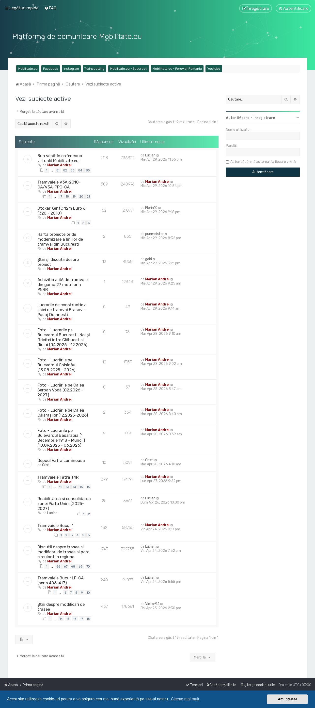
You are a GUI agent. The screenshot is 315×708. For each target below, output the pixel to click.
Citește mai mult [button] (185, 699)
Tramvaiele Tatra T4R (58, 476)
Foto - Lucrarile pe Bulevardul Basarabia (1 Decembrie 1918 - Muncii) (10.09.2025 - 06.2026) (61, 437)
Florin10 (151, 207)
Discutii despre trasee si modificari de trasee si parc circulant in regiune (63, 551)
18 (67, 196)
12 (60, 486)
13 (67, 486)
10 (88, 592)
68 (73, 566)
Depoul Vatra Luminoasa (61, 459)
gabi (148, 258)
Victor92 (152, 603)
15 (81, 486)
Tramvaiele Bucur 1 (55, 525)
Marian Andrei (59, 165)
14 (74, 486)
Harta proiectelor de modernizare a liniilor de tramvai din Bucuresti (60, 238)
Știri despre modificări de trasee (61, 606)
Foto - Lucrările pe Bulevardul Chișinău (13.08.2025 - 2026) (56, 364)
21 (88, 196)
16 (88, 486)
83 (73, 170)
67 (65, 566)
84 (80, 170)
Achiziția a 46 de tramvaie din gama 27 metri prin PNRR (62, 284)
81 (58, 170)
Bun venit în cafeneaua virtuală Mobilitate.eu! (59, 158)
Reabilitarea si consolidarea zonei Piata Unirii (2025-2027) (64, 503)
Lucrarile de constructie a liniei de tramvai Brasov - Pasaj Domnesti (62, 309)
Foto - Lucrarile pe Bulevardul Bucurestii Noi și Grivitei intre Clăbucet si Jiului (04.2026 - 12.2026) (63, 337)
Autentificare (237, 117)
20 (81, 196)
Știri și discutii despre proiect (58, 261)
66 (58, 566)
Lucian (150, 155)
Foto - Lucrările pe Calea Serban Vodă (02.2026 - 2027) (60, 389)
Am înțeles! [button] (287, 699)
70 (88, 566)
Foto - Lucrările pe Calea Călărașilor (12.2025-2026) (62, 412)
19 (74, 196)
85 (88, 170)
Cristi (46, 464)
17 (60, 196)
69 (81, 566)
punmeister (154, 233)
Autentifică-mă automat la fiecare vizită (263, 161)
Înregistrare (264, 117)
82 (65, 170)
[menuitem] (50, 8)
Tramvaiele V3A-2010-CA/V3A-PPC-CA (59, 184)
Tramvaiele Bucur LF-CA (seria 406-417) (60, 580)
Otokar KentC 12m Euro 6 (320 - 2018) (61, 210)
